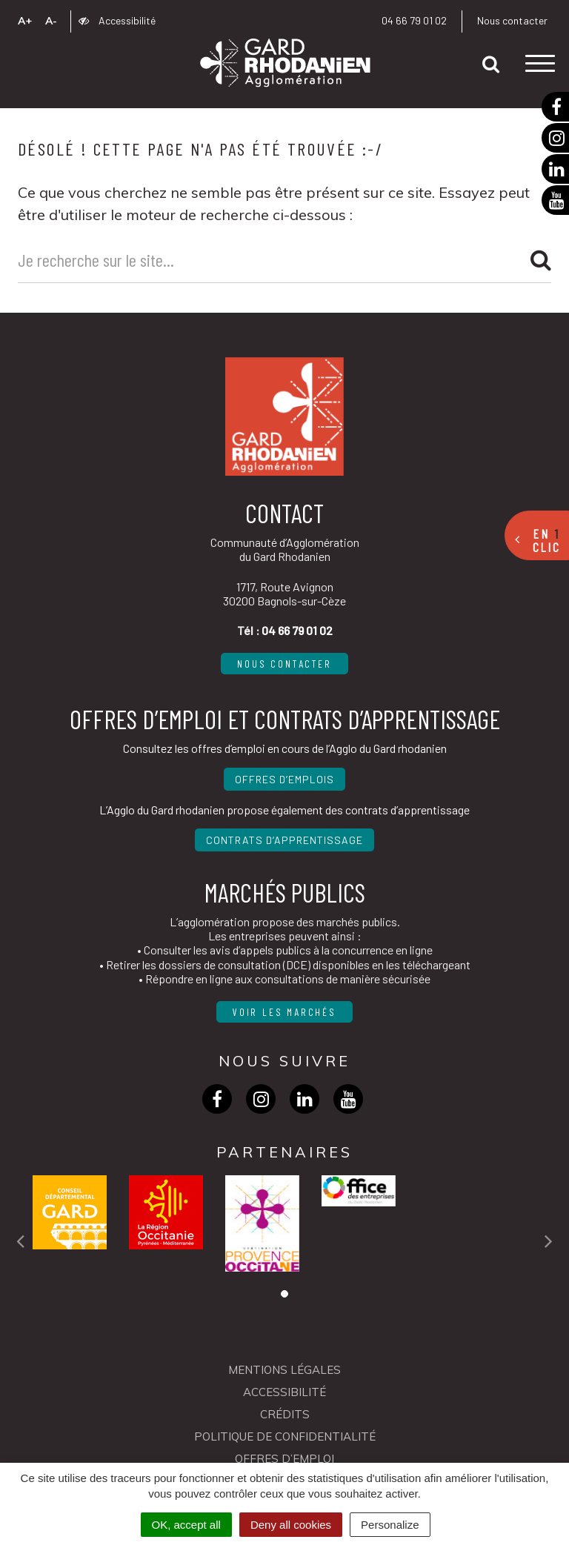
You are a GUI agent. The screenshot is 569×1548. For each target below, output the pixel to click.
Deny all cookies (290, 1524)
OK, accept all (186, 1524)
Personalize (390, 1524)
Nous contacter (512, 20)
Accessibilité (117, 20)
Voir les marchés (284, 1012)
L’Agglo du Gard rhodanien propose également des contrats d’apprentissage (284, 810)
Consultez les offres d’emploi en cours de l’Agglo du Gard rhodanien (285, 748)
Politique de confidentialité (285, 1436)
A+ (25, 20)
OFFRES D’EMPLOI (284, 1459)
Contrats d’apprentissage (284, 840)
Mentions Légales (284, 1370)
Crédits (285, 1414)
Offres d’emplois (284, 779)
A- (51, 20)
